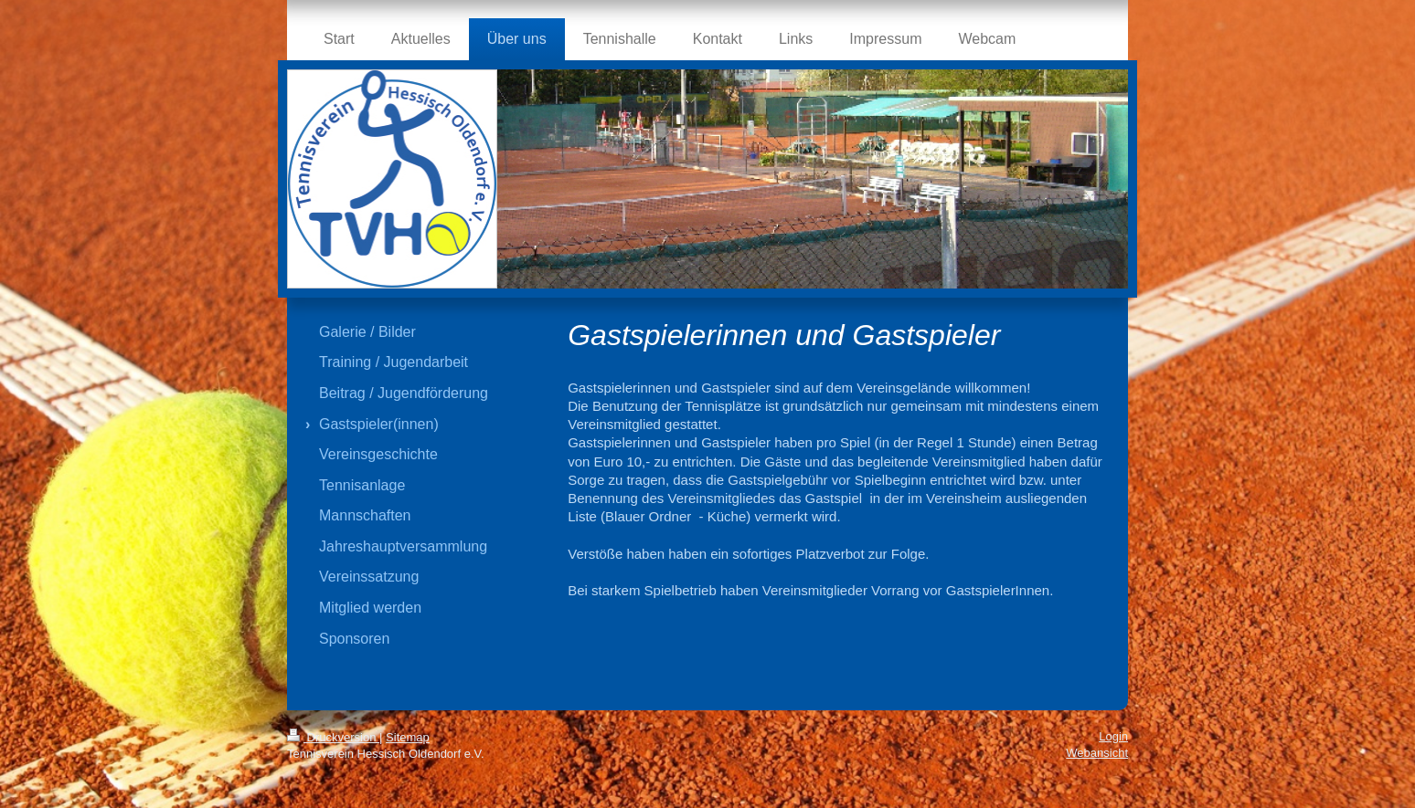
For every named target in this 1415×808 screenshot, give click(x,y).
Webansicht (1097, 753)
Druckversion (333, 737)
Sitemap (408, 737)
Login (1113, 736)
